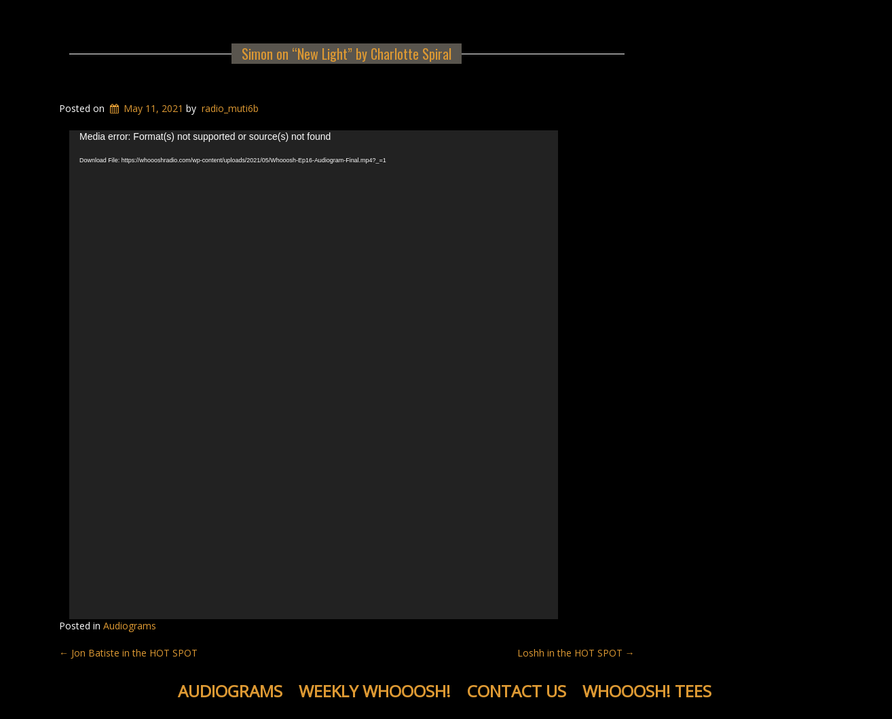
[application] (313, 374)
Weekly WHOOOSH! (375, 691)
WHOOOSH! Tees (646, 691)
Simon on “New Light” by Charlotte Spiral (346, 53)
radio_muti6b (230, 108)
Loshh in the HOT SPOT (576, 652)
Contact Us (516, 691)
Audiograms (129, 625)
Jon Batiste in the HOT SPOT (128, 652)
